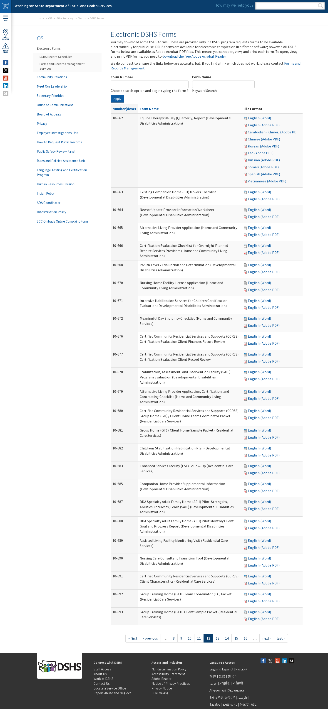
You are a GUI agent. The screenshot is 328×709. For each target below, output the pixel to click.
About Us (100, 674)
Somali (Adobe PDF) (263, 167)
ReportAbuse (5, 48)
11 (199, 638)
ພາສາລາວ (230, 704)
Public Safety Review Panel (56, 151)
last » (281, 638)
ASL (253, 704)
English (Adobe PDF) (264, 125)
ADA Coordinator (48, 203)
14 (227, 638)
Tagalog (215, 704)
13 (217, 638)
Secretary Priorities (50, 95)
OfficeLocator (5, 34)
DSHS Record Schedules (56, 57)
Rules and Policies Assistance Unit (61, 161)
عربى (213, 683)
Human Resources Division (56, 184)
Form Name (201, 77)
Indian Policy (46, 193)
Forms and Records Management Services (62, 66)
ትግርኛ (244, 704)
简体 (212, 676)
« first (132, 638)
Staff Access (102, 669)
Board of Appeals (49, 114)
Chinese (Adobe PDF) (264, 139)
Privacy (42, 123)
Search (321, 6)
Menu (5, 18)
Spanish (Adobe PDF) (264, 174)
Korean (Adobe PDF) (263, 146)
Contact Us (102, 683)
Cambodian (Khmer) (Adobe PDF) (273, 132)
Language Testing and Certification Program (62, 172)
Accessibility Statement (168, 674)
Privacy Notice (162, 688)
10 (189, 638)
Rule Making (160, 693)
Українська (236, 690)
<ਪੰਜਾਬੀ (238, 683)
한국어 (233, 676)
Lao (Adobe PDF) (260, 153)
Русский (241, 669)
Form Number (122, 77)
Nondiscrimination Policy (169, 669)
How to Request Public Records (59, 142)
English (214, 669)
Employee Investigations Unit (58, 133)
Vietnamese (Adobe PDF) (267, 181)
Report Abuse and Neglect (112, 693)
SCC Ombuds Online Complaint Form (62, 221)
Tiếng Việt (216, 697)
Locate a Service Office (110, 688)
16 (245, 638)
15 (236, 638)
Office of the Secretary (61, 18)
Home (40, 18)
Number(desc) (124, 108)
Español (227, 669)
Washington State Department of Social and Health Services (63, 5)
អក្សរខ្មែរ (225, 683)
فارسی (242, 697)
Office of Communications (55, 105)
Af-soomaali (217, 690)
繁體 (222, 676)
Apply (117, 99)
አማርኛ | (231, 697)
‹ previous (150, 638)
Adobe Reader (161, 679)
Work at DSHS (103, 679)
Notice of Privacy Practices (171, 683)
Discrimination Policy (51, 212)
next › (266, 638)
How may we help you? (233, 5)
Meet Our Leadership (52, 86)
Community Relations (52, 77)
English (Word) (259, 118)
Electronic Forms (49, 48)
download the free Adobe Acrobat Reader (194, 56)
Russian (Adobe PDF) (264, 160)
